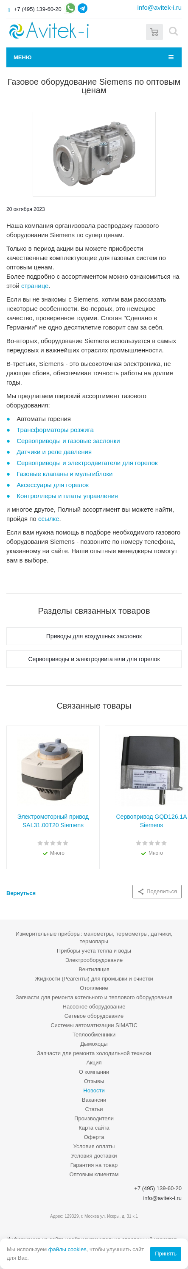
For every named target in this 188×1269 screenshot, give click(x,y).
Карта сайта (94, 1128)
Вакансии (94, 1100)
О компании (94, 1072)
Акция (93, 1062)
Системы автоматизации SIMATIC (94, 1025)
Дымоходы (93, 1044)
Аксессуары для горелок (53, 484)
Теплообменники (94, 1034)
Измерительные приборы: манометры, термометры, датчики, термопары (94, 938)
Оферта (94, 1137)
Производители (94, 1118)
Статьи (94, 1109)
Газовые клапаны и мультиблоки (64, 473)
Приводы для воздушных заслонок (94, 636)
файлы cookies (67, 1249)
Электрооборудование (94, 960)
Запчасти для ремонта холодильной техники (94, 1053)
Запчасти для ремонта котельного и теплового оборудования (94, 997)
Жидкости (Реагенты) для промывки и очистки (94, 978)
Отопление (94, 988)
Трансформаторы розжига (55, 429)
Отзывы (94, 1081)
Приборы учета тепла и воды (94, 951)
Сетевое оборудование (94, 1016)
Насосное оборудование (94, 1006)
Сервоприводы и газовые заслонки (68, 440)
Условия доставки (94, 1156)
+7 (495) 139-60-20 (38, 9)
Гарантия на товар (94, 1165)
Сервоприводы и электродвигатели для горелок (87, 462)
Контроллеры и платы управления (67, 495)
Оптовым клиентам (93, 1174)
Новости (93, 1090)
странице (34, 285)
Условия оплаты (94, 1146)
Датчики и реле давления (54, 451)
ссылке (48, 518)
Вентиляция (94, 969)
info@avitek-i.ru (159, 7)
